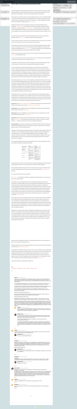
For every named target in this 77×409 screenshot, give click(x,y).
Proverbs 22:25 (15, 177)
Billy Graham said (31, 27)
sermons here (17, 119)
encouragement (19, 268)
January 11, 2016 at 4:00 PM (27, 349)
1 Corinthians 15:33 (45, 169)
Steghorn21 (16, 384)
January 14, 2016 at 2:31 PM (23, 384)
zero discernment (19, 26)
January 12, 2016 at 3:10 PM (25, 307)
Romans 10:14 (22, 37)
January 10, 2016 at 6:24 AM (27, 334)
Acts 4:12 (30, 48)
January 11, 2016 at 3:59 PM (27, 361)
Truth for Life (26, 109)
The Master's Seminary (23, 246)
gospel (24, 268)
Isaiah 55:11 (13, 54)
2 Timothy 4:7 (31, 21)
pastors (28, 268)
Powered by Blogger (38, 407)
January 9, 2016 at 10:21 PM (22, 330)
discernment (14, 268)
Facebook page (37, 105)
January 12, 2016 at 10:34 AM (22, 379)
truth (36, 268)
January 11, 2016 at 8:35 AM (23, 356)
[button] (12, 7)
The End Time (8, 2)
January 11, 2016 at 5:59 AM (23, 340)
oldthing (16, 379)
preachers (32, 268)
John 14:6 (26, 48)
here (26, 27)
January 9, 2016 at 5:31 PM (21, 277)
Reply (15, 328)
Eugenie (15, 330)
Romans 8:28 (40, 257)
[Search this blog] (71, 2)
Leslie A (15, 277)
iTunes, (31, 105)
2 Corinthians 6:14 (19, 194)
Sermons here (28, 114)
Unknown (19, 307)
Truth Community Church (25, 103)
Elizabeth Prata (20, 334)
